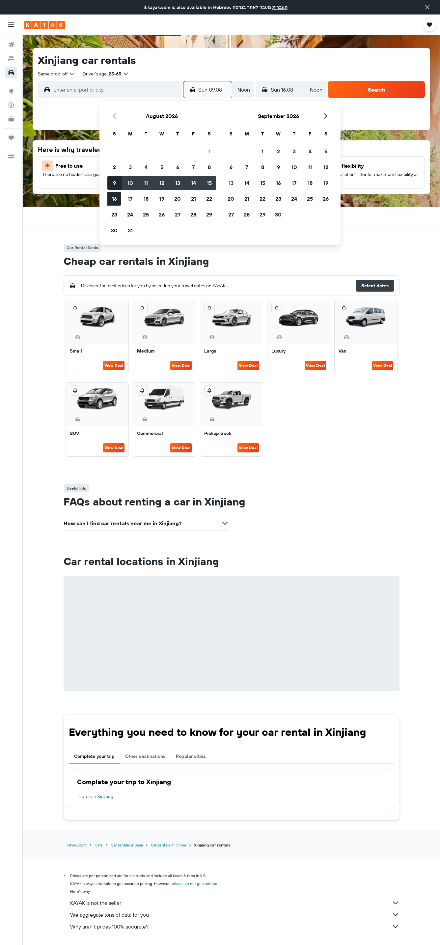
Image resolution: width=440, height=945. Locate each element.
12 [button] (161, 183)
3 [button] (130, 167)
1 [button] (209, 151)
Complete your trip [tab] (94, 756)
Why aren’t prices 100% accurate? (234, 927)
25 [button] (146, 214)
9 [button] (114, 183)
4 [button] (146, 167)
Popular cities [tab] (191, 756)
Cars (99, 845)
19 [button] (161, 198)
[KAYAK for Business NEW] (11, 119)
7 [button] (193, 167)
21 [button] (193, 198)
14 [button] (193, 183)
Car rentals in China (168, 845)
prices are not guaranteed (194, 883)
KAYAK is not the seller (234, 903)
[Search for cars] (11, 72)
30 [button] (114, 230)
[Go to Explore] (11, 91)
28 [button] (193, 214)
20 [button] (177, 198)
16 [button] (114, 198)
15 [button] (209, 183)
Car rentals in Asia (127, 845)
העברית (280, 7)
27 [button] (177, 214)
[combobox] (56, 74)
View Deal (113, 365)
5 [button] (161, 167)
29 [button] (209, 214)
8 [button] (209, 167)
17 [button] (130, 198)
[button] (427, 7)
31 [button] (130, 230)
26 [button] (162, 214)
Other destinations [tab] (145, 756)
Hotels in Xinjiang (95, 796)
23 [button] (114, 214)
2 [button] (114, 167)
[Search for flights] (11, 44)
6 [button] (177, 167)
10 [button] (130, 183)
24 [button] (130, 214)
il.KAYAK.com (75, 845)
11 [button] (146, 183)
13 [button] (177, 183)
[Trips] (11, 137)
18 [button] (146, 198)
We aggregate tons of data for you (234, 915)
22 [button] (209, 198)
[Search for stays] (11, 58)
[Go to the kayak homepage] (44, 25)
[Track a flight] (11, 105)
